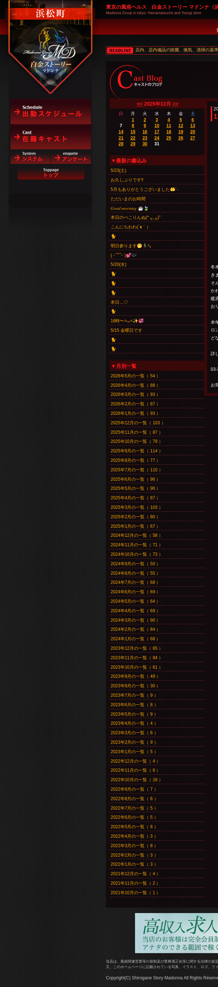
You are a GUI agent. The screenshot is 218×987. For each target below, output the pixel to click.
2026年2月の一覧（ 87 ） (135, 403)
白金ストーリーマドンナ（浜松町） (50, 37)
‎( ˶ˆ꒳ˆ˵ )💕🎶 (124, 255)
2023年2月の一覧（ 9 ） (134, 742)
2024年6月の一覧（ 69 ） (135, 591)
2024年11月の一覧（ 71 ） (137, 544)
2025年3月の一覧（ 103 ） (137, 507)
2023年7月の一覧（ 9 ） (134, 695)
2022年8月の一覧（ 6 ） (134, 798)
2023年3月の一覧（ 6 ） (134, 732)
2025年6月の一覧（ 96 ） (135, 479)
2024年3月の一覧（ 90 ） (135, 620)
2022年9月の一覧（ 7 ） (134, 789)
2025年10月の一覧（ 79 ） (137, 441)
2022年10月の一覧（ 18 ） (137, 779)
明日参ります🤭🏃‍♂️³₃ (131, 245)
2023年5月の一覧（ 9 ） (134, 714)
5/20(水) (118, 264)
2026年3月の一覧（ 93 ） (135, 394)
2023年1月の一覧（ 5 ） (134, 751)
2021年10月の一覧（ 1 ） (135, 892)
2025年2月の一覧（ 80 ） (135, 516)
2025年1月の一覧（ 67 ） (135, 526)
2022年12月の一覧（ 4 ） (135, 761)
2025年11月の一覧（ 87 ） (137, 432)
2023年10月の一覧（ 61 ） (137, 667)
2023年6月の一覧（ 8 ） (134, 704)
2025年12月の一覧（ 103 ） (138, 422)
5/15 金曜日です (126, 330)
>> (175, 104)
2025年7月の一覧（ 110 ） (137, 469)
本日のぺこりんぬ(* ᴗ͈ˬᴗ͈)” (135, 217)
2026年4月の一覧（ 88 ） (135, 385)
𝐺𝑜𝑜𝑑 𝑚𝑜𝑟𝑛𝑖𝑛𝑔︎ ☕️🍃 (130, 208)
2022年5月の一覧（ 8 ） (134, 826)
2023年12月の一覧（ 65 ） (137, 648)
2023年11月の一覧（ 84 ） (137, 657)
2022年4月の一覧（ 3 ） (134, 836)
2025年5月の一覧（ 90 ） (135, 488)
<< (139, 104)
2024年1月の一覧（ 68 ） (135, 638)
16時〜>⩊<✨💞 (127, 320)
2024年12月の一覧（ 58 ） (137, 535)
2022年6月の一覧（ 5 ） (134, 817)
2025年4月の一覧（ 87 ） (135, 497)
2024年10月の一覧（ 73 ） (137, 554)
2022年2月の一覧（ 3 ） (134, 855)
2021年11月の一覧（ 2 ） (135, 883)
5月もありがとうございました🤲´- (144, 189)
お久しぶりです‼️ (127, 179)
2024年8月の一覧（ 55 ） (135, 573)
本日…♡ (119, 302)
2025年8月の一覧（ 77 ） (135, 460)
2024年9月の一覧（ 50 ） (135, 563)
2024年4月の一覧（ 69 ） (135, 610)
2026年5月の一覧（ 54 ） (135, 375)
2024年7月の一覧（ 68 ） (135, 582)
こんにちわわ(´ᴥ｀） (131, 226)
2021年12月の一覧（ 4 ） (135, 873)
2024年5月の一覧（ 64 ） (135, 601)
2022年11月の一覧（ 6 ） (135, 770)
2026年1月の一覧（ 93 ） (135, 413)
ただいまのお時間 (128, 198)
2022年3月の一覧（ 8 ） (134, 845)
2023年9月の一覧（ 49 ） (135, 676)
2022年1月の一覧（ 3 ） (134, 864)
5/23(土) (118, 170)
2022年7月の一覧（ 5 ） (134, 808)
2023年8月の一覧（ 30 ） (135, 685)
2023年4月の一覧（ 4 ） (134, 723)
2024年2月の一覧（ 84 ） (135, 629)
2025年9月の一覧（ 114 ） (137, 450)
